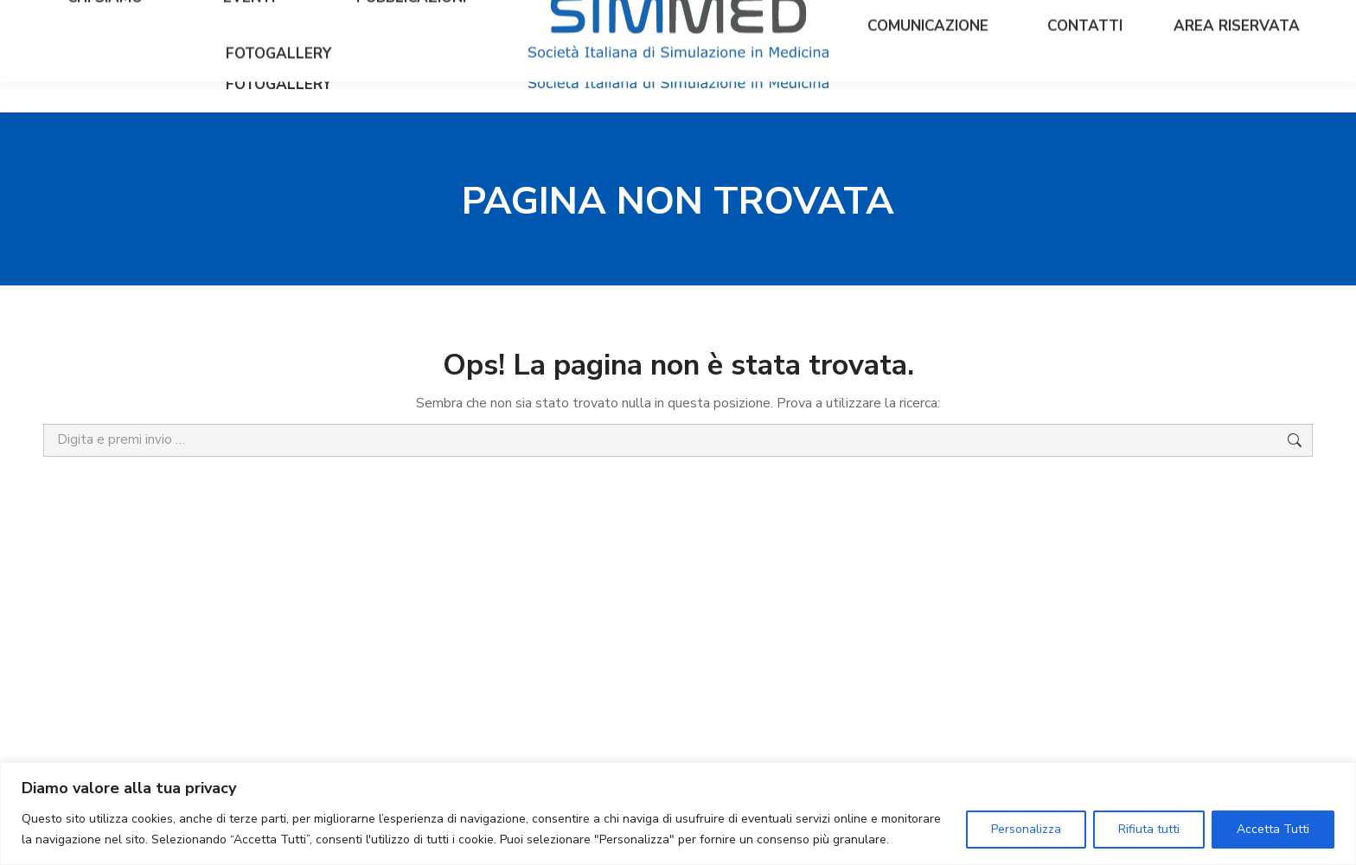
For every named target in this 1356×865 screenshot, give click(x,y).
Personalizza (1026, 829)
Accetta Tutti (1273, 829)
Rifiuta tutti (1149, 829)
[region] (678, 813)
